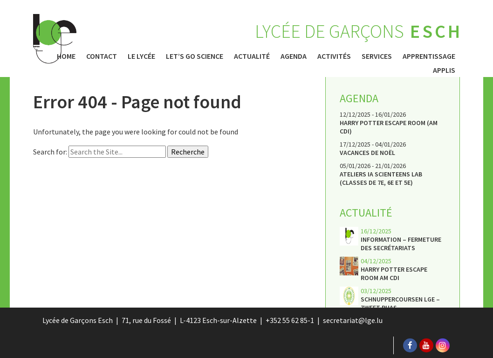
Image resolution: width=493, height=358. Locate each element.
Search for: (50, 151)
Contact (101, 56)
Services (377, 56)
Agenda (294, 56)
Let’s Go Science (194, 56)
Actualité (252, 56)
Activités (334, 56)
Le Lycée (141, 56)
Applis (444, 70)
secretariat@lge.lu (353, 320)
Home (66, 56)
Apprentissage (429, 56)
